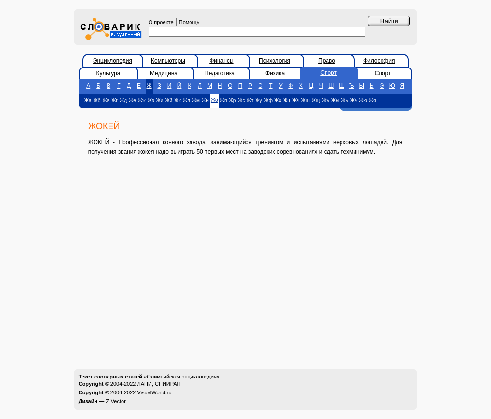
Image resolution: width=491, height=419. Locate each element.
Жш (305, 100)
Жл (186, 100)
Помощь (189, 22)
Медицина (163, 73)
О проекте (161, 22)
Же (132, 100)
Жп (223, 100)
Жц (286, 100)
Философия (379, 60)
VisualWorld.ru (154, 392)
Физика (275, 73)
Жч (295, 100)
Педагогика (220, 73)
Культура (108, 73)
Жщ (316, 100)
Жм (196, 100)
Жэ (353, 100)
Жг (114, 100)
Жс (241, 100)
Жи (160, 100)
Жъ (325, 100)
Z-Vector (116, 401)
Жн (205, 100)
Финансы (221, 60)
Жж (142, 100)
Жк (177, 100)
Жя (372, 100)
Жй (168, 100)
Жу (258, 100)
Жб (97, 100)
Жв (106, 100)
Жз (151, 100)
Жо (214, 100)
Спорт (328, 72)
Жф (268, 100)
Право (326, 60)
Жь (344, 100)
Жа (88, 100)
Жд (123, 100)
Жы (335, 100)
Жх (277, 100)
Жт (249, 100)
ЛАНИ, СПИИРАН (159, 384)
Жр (232, 100)
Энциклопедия (112, 60)
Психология (274, 60)
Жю (363, 100)
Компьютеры (168, 60)
